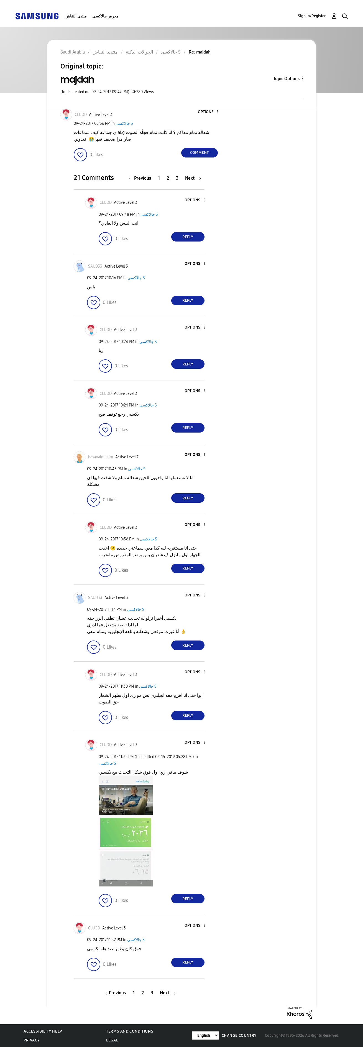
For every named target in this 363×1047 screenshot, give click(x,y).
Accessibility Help (43, 1031)
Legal (112, 1040)
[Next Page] (193, 178)
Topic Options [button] (286, 78)
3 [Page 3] (177, 178)
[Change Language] (205, 1035)
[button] (208, 112)
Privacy (32, 1040)
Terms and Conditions (129, 1031)
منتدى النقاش (76, 16)
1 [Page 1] (159, 178)
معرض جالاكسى (105, 16)
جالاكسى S (124, 123)
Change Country (239, 1035)
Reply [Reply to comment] (187, 237)
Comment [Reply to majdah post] (199, 152)
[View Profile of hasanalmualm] (100, 457)
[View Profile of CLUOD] (81, 114)
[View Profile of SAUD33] (95, 266)
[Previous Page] (141, 178)
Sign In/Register (312, 16)
